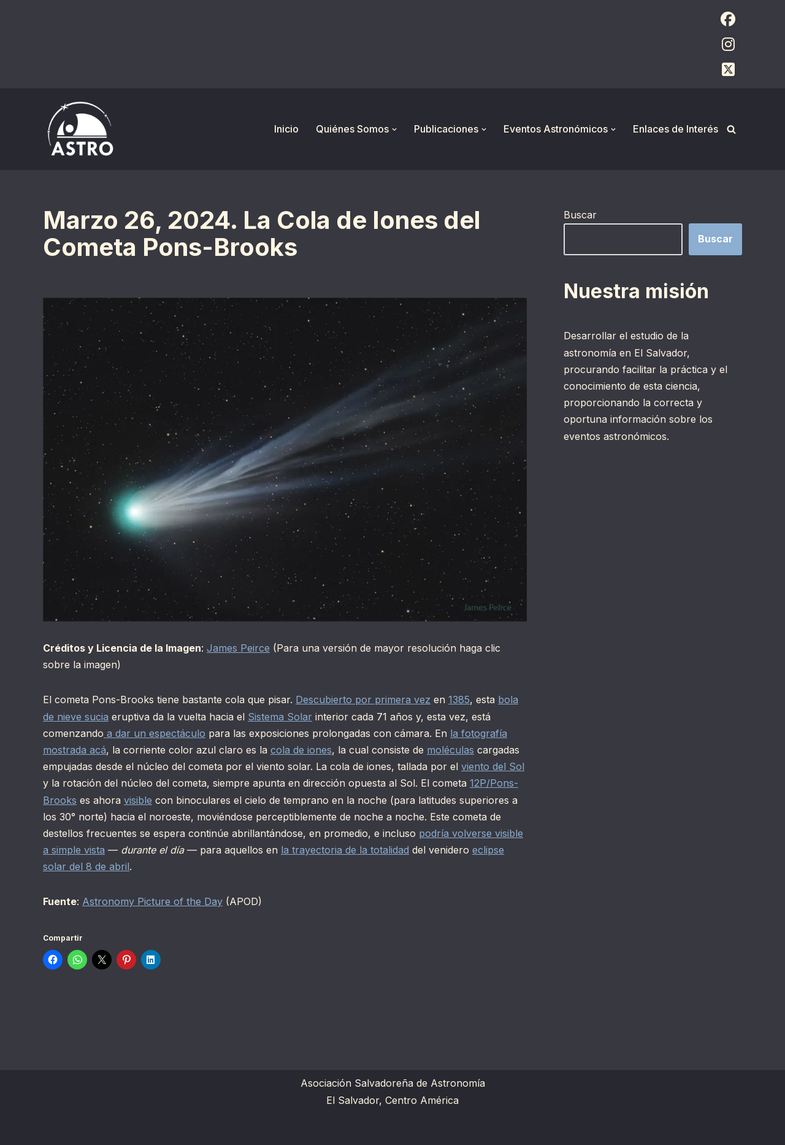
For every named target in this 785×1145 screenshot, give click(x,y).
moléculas (450, 750)
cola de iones (301, 750)
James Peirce (238, 648)
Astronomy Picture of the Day (152, 901)
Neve (55, 1129)
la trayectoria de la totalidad (345, 850)
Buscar (580, 215)
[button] (394, 129)
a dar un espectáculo (154, 733)
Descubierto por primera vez (363, 699)
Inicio (286, 129)
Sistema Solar (280, 717)
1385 (459, 699)
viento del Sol (492, 766)
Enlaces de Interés (675, 129)
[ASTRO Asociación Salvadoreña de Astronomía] (80, 129)
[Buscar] (731, 129)
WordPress (193, 1129)
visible (138, 800)
